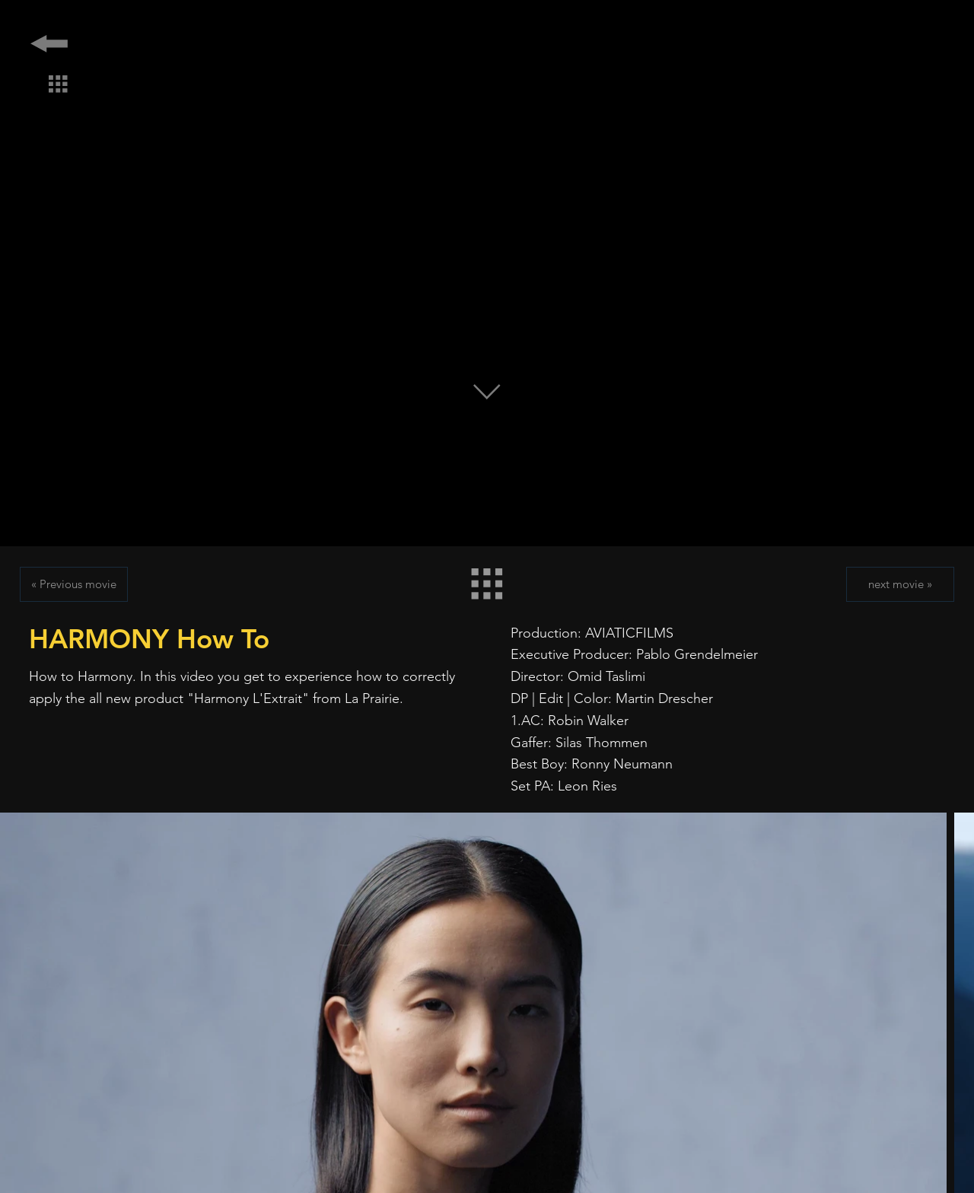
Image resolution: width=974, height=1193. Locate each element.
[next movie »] (900, 584)
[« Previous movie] (74, 584)
